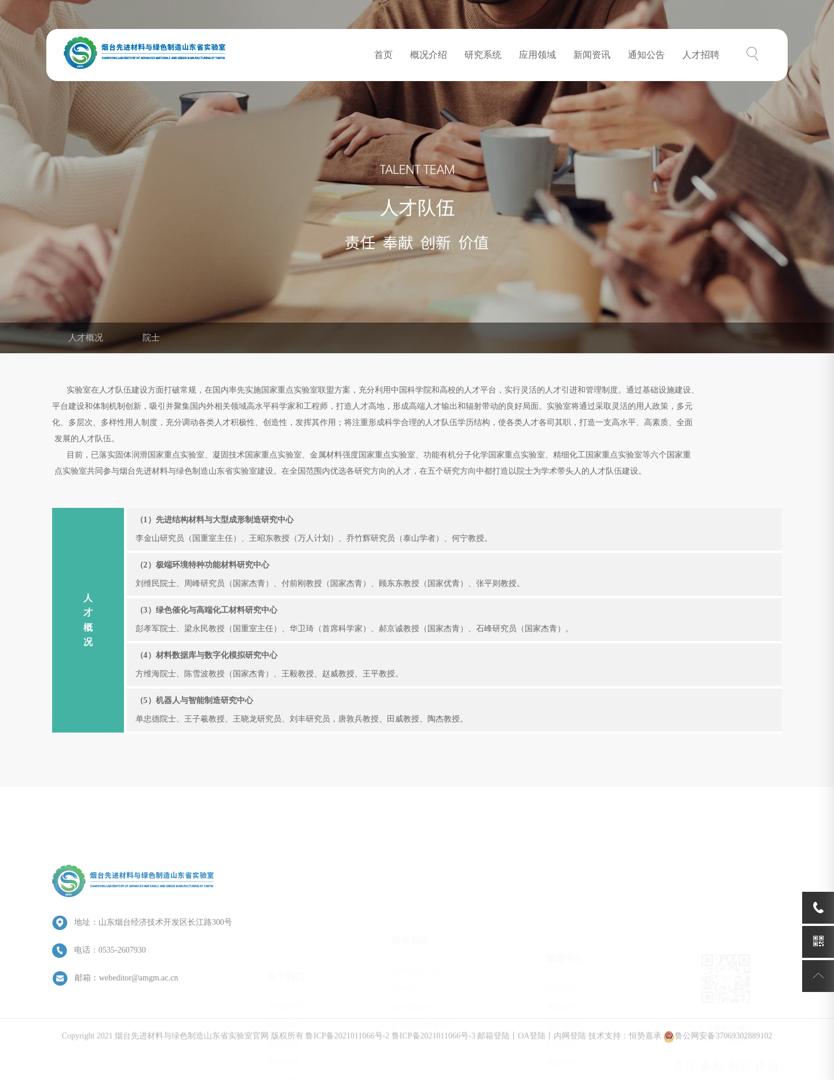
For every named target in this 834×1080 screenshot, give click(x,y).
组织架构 (283, 961)
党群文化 (562, 1008)
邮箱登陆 (493, 1046)
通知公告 (646, 55)
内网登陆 (570, 1046)
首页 (383, 55)
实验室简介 (287, 943)
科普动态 (562, 989)
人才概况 (85, 337)
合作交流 (562, 970)
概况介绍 (428, 55)
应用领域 (537, 55)
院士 (151, 337)
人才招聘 (700, 55)
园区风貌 (283, 998)
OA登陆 (532, 1046)
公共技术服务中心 (423, 979)
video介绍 (284, 1017)
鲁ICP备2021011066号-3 (433, 1046)
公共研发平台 (415, 924)
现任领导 (283, 980)
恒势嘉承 (645, 1046)
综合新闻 (562, 933)
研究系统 (483, 55)
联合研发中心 (415, 961)
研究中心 (407, 942)
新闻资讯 (591, 55)
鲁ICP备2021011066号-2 (347, 1046)
